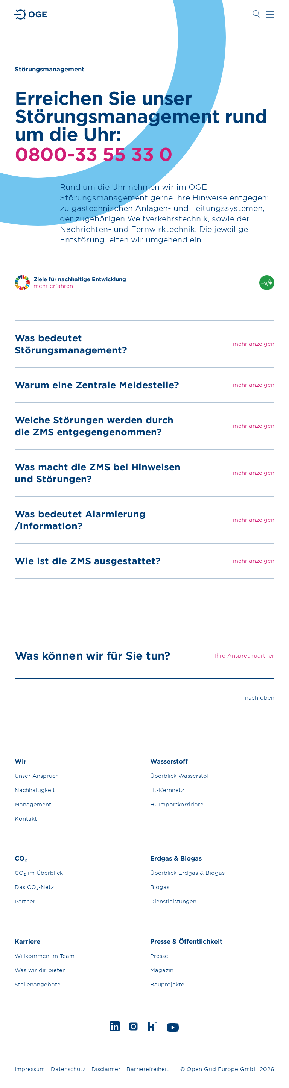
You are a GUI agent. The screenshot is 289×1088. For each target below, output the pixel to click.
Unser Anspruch (37, 776)
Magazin (161, 970)
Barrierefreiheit (147, 1069)
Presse (159, 956)
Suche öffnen (256, 14)
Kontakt (26, 818)
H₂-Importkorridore (177, 804)
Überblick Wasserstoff (180, 776)
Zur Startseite (30, 14)
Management (33, 804)
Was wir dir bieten (40, 970)
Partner (25, 901)
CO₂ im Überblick (39, 873)
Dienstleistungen (173, 901)
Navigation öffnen (270, 14)
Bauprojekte (167, 984)
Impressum (30, 1069)
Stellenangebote (38, 984)
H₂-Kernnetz (167, 790)
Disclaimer (105, 1069)
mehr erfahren (53, 286)
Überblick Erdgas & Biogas (187, 873)
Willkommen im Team (45, 956)
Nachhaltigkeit (35, 790)
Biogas (159, 887)
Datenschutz (68, 1069)
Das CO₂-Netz (34, 887)
